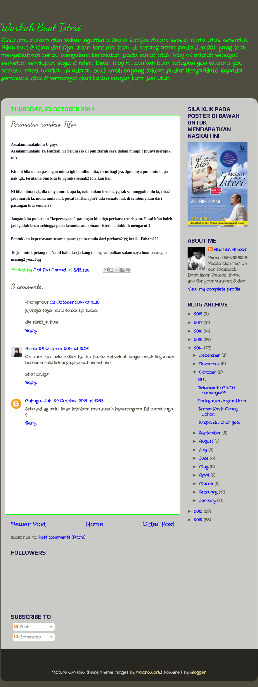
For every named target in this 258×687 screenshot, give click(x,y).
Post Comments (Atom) (61, 537)
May (204, 467)
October (208, 372)
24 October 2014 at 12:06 (64, 349)
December (210, 355)
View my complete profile (214, 289)
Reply (31, 331)
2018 (199, 314)
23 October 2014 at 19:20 (74, 302)
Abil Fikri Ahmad (230, 250)
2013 (199, 511)
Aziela (31, 349)
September (210, 433)
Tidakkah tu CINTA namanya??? (216, 390)
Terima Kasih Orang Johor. (218, 411)
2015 (199, 340)
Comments (27, 637)
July (203, 450)
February (209, 492)
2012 (199, 520)
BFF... (202, 380)
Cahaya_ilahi (38, 401)
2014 (199, 348)
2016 (199, 331)
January (208, 501)
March (206, 484)
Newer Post (28, 524)
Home (94, 524)
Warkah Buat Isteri (41, 27)
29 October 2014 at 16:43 (78, 401)
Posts (22, 627)
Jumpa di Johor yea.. (219, 422)
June (204, 458)
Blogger (198, 672)
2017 (199, 323)
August (206, 441)
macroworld (149, 672)
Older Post (158, 524)
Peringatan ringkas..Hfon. (222, 401)
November (210, 364)
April (204, 475)
